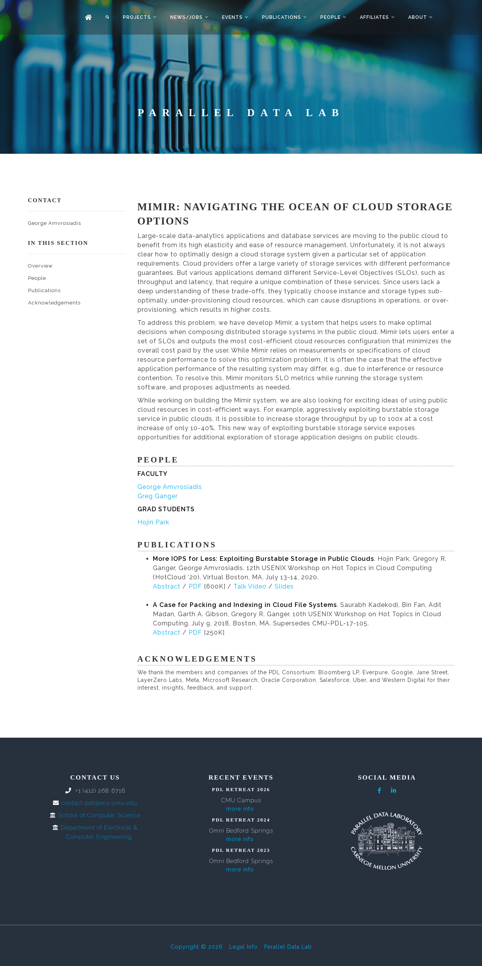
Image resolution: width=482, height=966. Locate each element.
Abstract (167, 586)
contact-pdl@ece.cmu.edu (99, 803)
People (330, 17)
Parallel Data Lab (288, 947)
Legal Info (243, 947)
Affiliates (374, 17)
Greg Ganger (157, 496)
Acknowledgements (54, 303)
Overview (40, 266)
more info (240, 809)
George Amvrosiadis (54, 223)
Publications (281, 17)
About (417, 17)
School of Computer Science (99, 815)
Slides (284, 586)
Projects (137, 17)
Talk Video (250, 586)
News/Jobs (186, 17)
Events (232, 17)
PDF (195, 586)
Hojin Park (153, 522)
